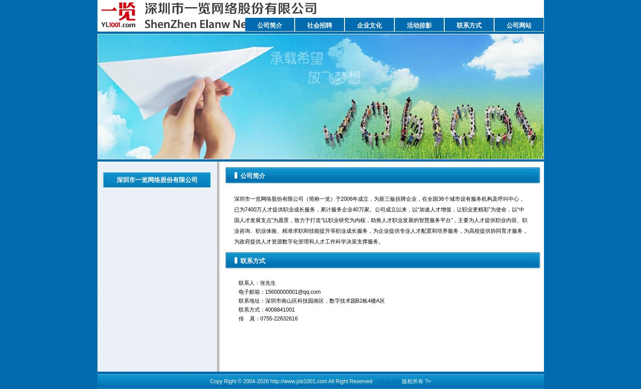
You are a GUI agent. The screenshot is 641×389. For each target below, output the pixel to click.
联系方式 (469, 25)
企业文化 (369, 25)
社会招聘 (319, 25)
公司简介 (269, 25)
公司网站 (519, 25)
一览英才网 (387, 381)
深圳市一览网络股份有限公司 (157, 179)
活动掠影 (419, 25)
